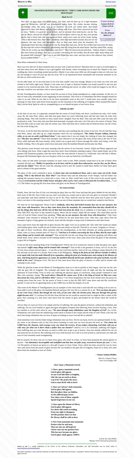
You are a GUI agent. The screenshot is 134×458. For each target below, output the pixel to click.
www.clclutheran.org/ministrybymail (28, 448)
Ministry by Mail (25, 2)
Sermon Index (111, 2)
